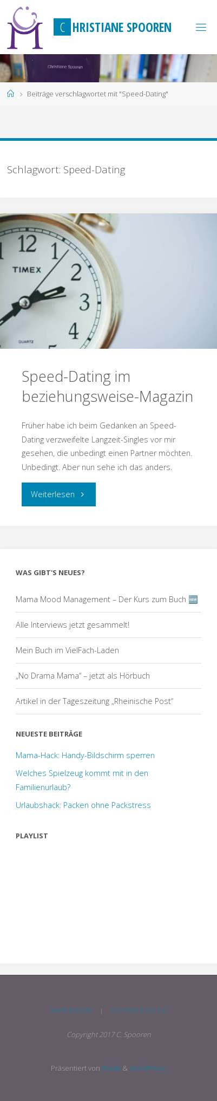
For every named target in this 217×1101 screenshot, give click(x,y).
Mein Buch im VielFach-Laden (67, 650)
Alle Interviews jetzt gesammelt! (72, 625)
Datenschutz (139, 1010)
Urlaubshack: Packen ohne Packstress (83, 805)
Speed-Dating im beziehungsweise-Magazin (107, 386)
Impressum (71, 1010)
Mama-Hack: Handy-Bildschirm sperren (85, 755)
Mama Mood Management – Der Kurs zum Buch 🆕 (107, 599)
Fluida (110, 1068)
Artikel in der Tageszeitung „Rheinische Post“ (94, 701)
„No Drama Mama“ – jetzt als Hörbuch (83, 675)
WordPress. (148, 1068)
